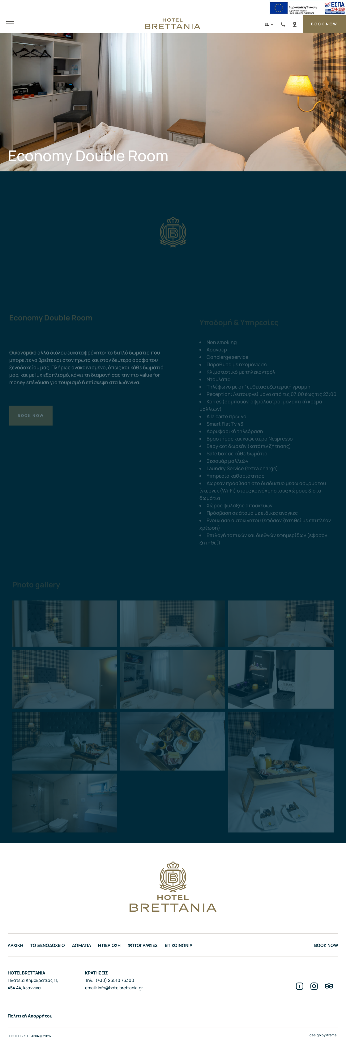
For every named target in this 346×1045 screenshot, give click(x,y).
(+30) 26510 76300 (283, 25)
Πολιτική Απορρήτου (30, 1016)
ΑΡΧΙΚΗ (15, 945)
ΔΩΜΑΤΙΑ (81, 945)
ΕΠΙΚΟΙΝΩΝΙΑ (178, 945)
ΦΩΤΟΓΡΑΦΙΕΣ (143, 945)
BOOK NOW (324, 24)
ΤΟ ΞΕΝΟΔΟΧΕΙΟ (47, 945)
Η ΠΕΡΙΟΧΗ (109, 945)
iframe (331, 1035)
